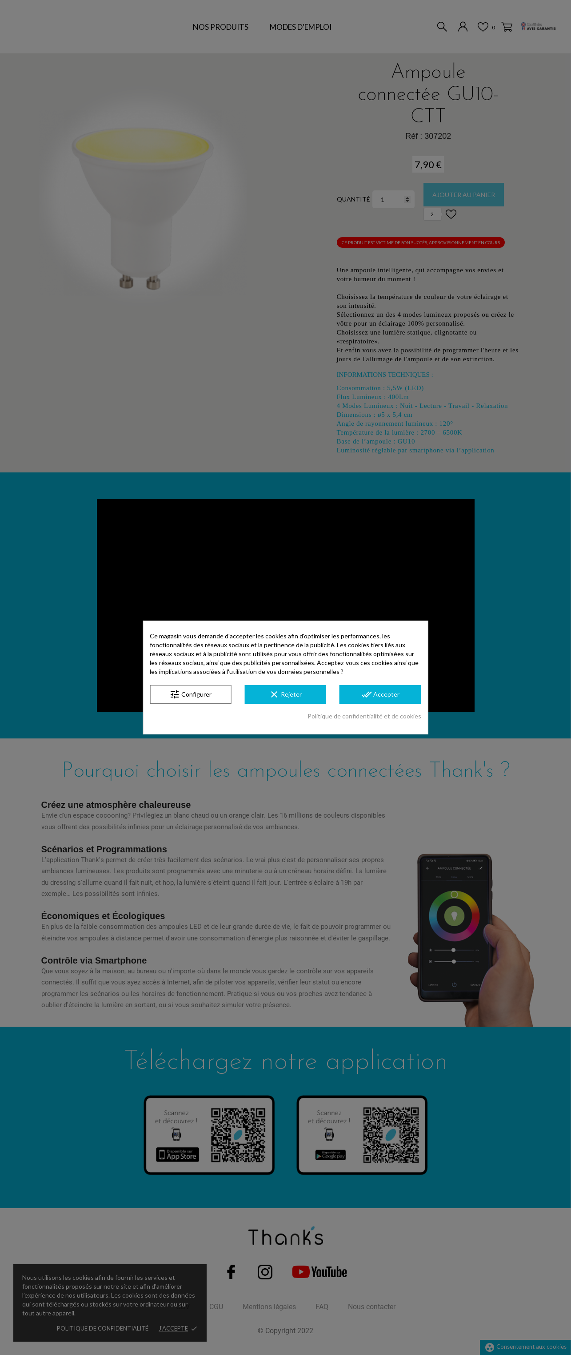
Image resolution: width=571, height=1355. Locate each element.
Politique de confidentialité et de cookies (364, 716)
